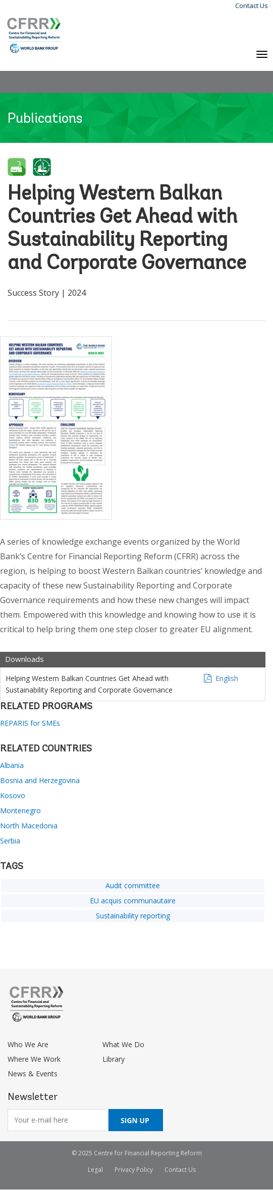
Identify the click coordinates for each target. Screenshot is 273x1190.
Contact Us (251, 5)
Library (113, 1059)
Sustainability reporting (133, 915)
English (226, 678)
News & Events (33, 1073)
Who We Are (28, 1044)
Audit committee (132, 885)
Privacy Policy (134, 1169)
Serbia (10, 840)
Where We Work (34, 1059)
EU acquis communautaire (133, 900)
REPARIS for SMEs (30, 723)
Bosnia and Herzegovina (40, 780)
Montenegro (20, 810)
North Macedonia (29, 825)
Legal (95, 1169)
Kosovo (12, 795)
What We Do (123, 1044)
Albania (12, 765)
